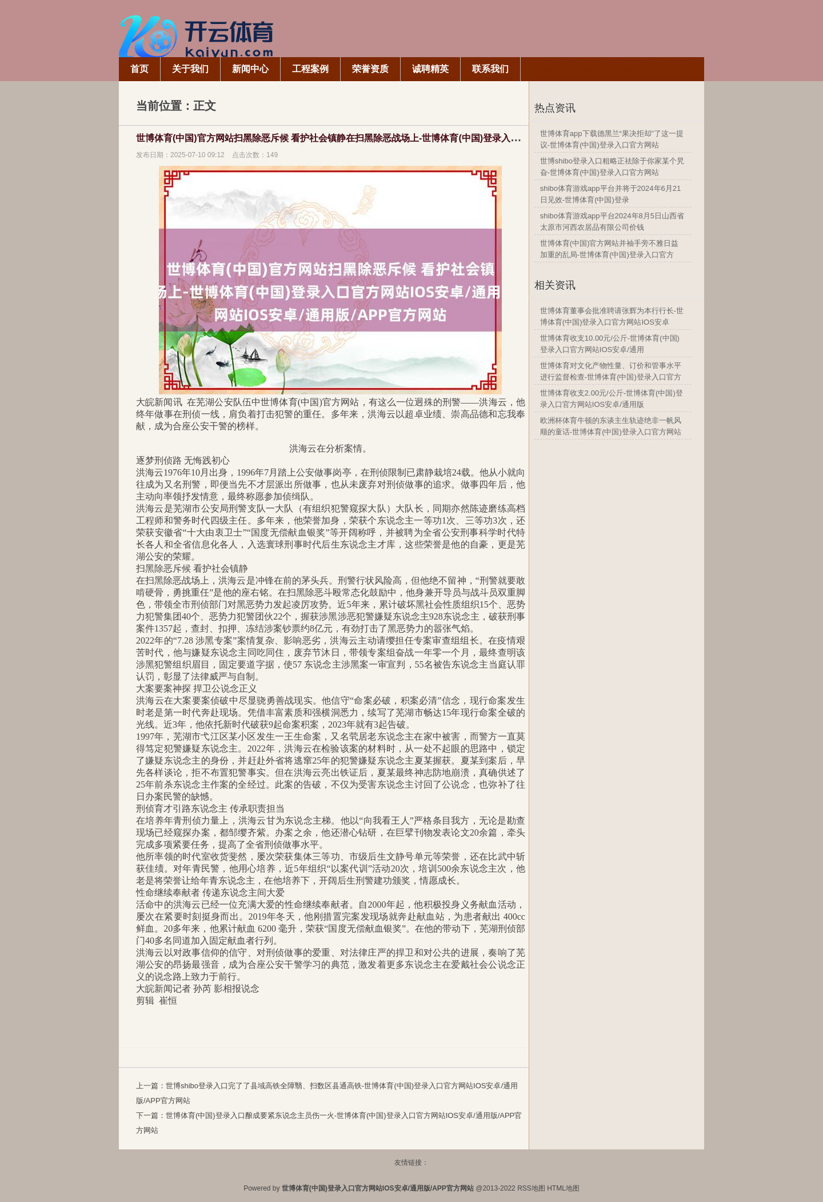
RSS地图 (531, 1188)
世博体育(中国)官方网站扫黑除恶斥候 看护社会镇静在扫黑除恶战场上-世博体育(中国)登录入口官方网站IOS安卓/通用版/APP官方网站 (407, 138)
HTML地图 (563, 1188)
